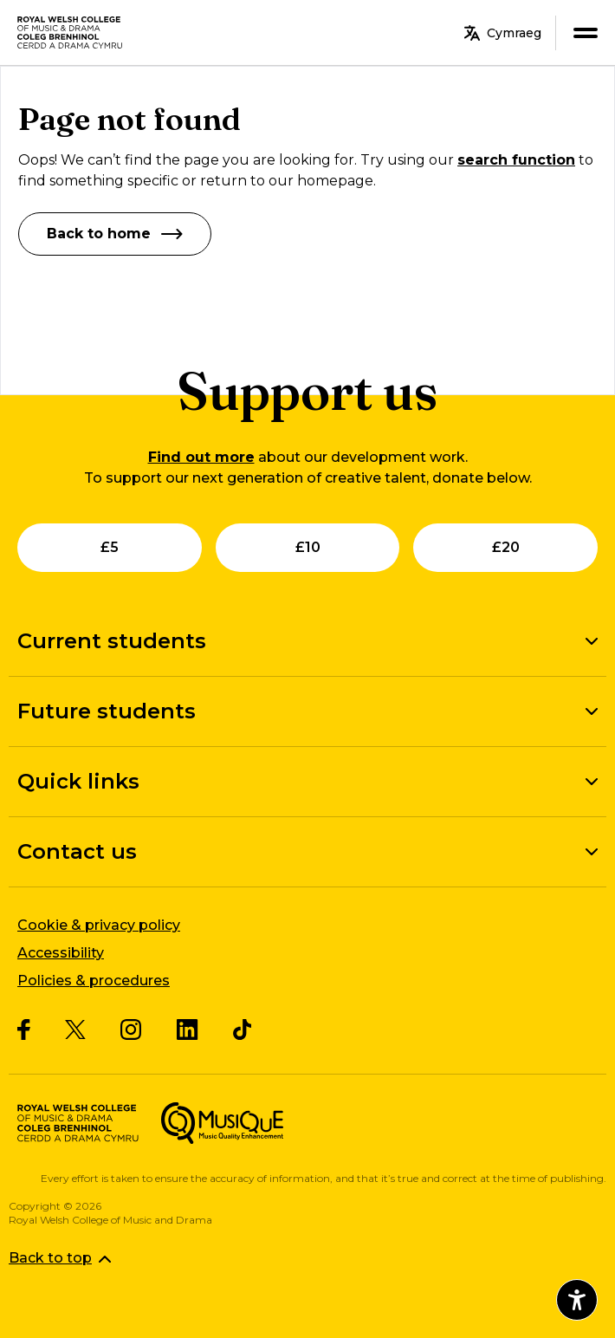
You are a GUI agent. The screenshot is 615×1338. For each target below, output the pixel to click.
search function (516, 160)
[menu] (585, 32)
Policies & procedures (93, 980)
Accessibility (60, 953)
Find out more (201, 457)
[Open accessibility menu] (577, 1300)
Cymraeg (502, 33)
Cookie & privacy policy (98, 925)
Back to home (115, 233)
